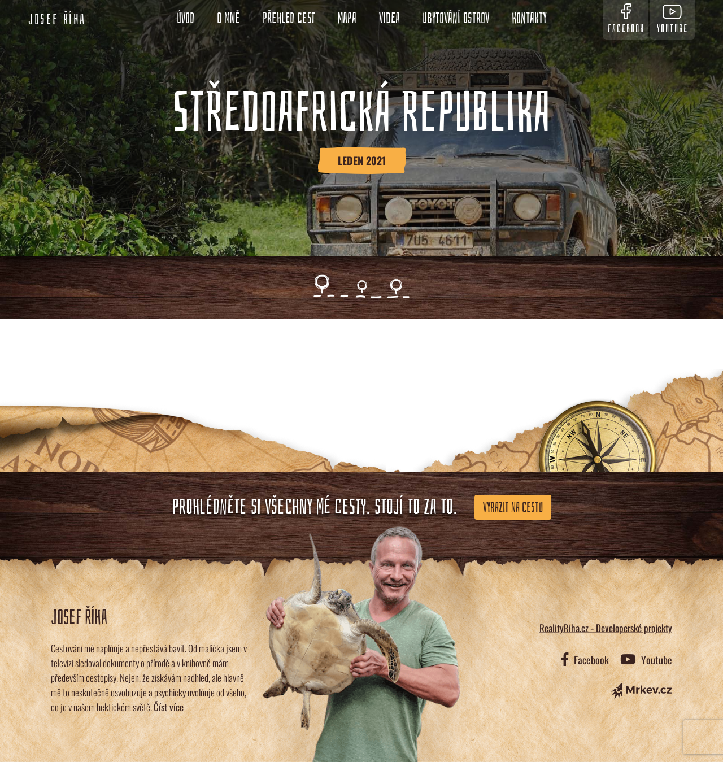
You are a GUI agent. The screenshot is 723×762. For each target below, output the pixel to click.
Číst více (169, 707)
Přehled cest (289, 18)
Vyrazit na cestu (513, 507)
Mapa (347, 18)
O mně (228, 18)
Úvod (185, 18)
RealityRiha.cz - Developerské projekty (605, 628)
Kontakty (529, 18)
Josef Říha (57, 19)
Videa (389, 18)
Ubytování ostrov (456, 18)
